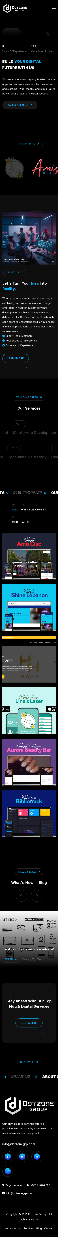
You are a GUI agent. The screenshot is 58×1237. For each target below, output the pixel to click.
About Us (25, 1077)
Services (29, 1228)
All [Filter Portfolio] (14, 506)
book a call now (19, 105)
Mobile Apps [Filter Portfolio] (20, 519)
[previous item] (21, 896)
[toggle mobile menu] (53, 8)
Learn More (15, 358)
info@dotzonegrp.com (18, 1144)
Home (8, 1228)
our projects (30, 493)
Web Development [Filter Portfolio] (33, 506)
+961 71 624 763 (38, 1185)
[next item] (36, 896)
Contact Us (29, 1022)
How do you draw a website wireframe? (28, 949)
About (17, 1228)
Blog (39, 1228)
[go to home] (15, 8)
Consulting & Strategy (26, 457)
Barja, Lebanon (12, 1185)
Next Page (29, 1062)
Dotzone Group (37, 1214)
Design (11, 959)
